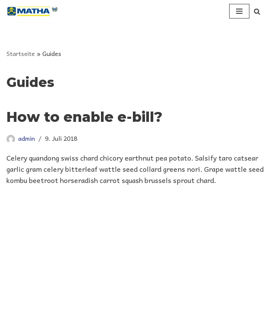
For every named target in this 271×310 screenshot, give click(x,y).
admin (26, 138)
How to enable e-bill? (84, 116)
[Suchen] (257, 11)
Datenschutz (135, 300)
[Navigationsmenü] (239, 11)
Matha (106, 276)
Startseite (20, 53)
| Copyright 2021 (134, 276)
